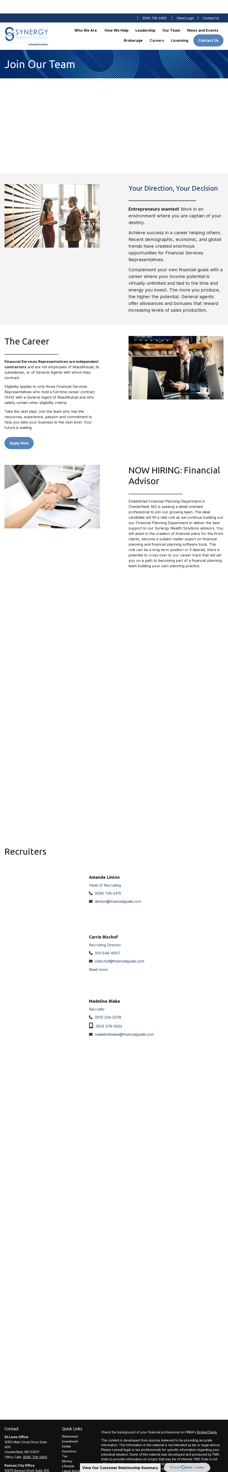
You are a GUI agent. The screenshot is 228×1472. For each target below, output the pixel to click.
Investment (70, 1428)
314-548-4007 (107, 939)
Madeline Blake (104, 987)
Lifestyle (68, 1452)
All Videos (69, 1462)
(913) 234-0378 (108, 1004)
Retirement (70, 1423)
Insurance (69, 1438)
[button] (86, 16)
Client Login (185, 5)
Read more (98, 956)
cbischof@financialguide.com (119, 947)
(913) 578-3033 (109, 1013)
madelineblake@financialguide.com (124, 1021)
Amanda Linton (104, 863)
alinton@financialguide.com (118, 888)
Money (67, 1448)
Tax (65, 1443)
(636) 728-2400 (154, 5)
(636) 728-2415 (108, 880)
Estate (66, 1433)
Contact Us (211, 5)
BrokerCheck (207, 1419)
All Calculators (72, 1467)
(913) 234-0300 (34, 1467)
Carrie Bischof (103, 923)
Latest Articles (72, 1457)
